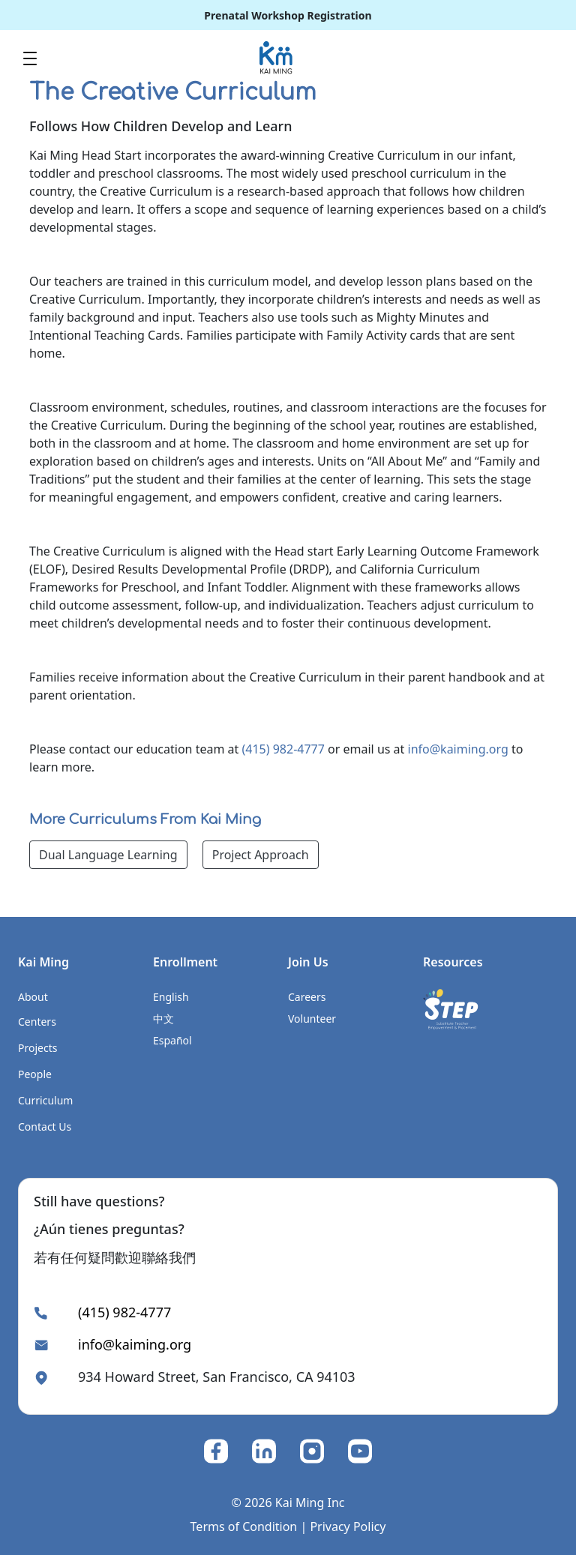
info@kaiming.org (458, 749)
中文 (163, 1018)
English (171, 997)
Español (172, 1040)
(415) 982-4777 (283, 749)
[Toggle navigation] (30, 57)
